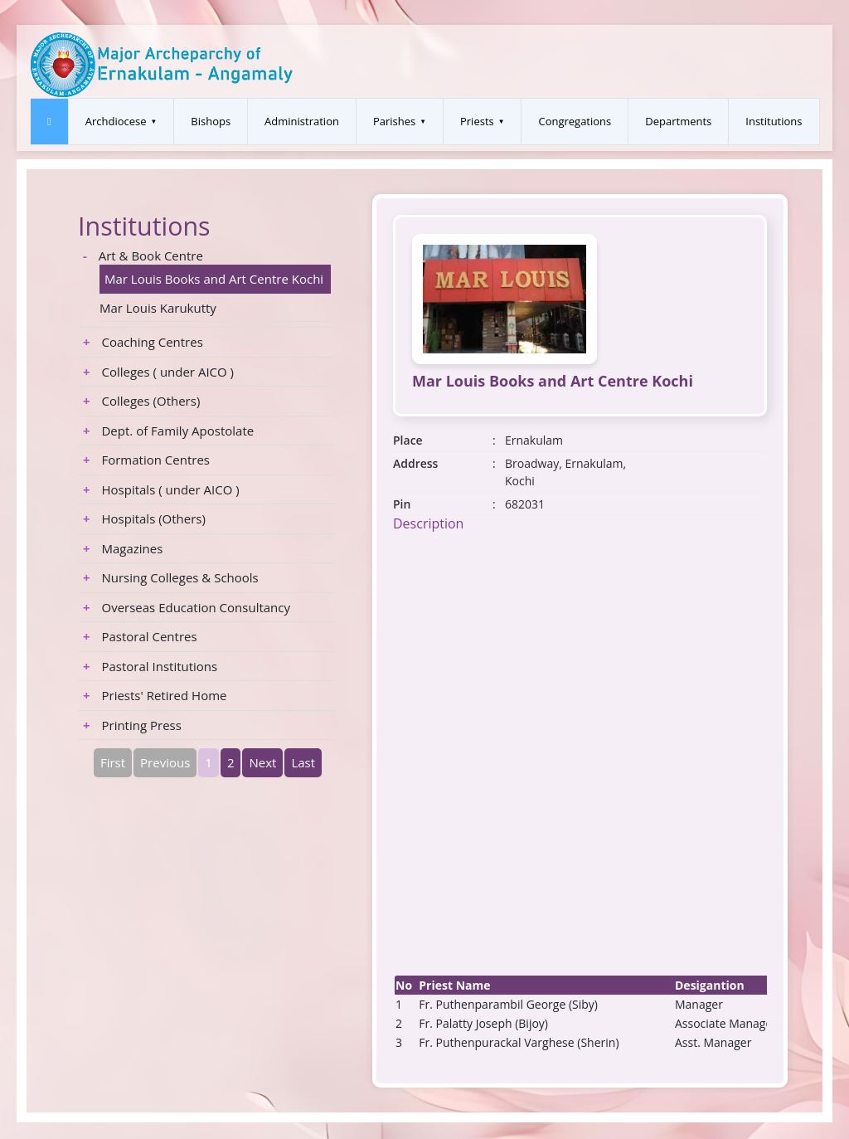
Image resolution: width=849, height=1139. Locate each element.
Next (262, 762)
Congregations (574, 121)
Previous (165, 762)
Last (303, 762)
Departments (678, 121)
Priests (477, 121)
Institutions (773, 121)
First (112, 762)
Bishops (210, 121)
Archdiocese (116, 121)
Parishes (394, 121)
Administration (301, 121)
